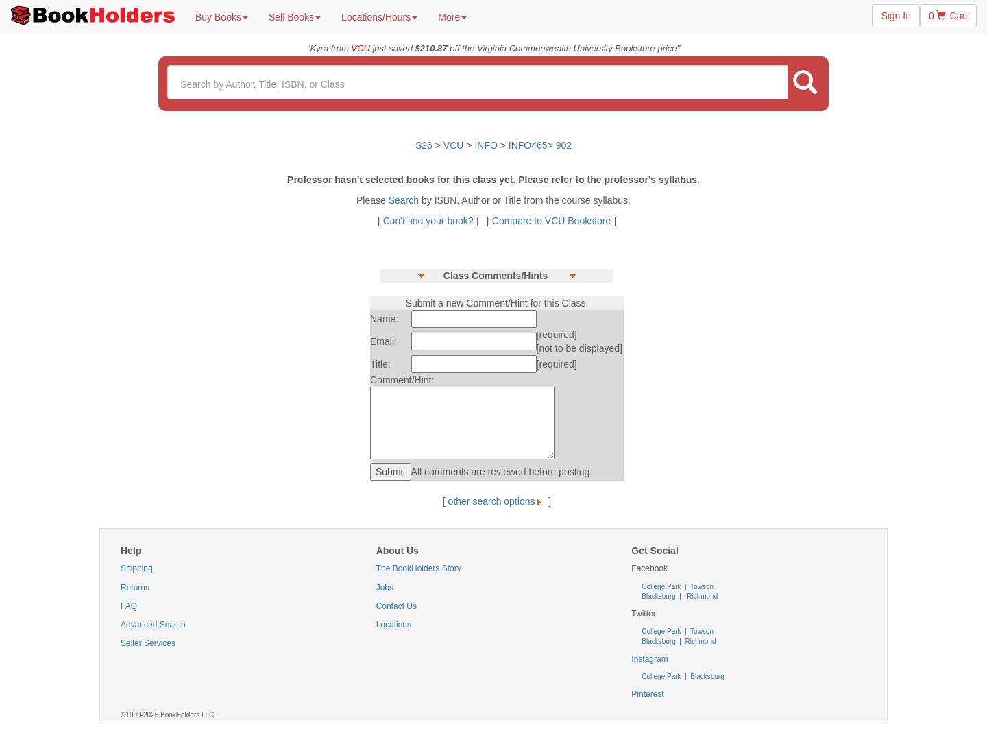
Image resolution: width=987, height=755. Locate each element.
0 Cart (948, 15)
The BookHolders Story (418, 568)
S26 (423, 145)
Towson (701, 586)
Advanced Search (153, 625)
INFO (485, 145)
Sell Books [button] (295, 17)
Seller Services (148, 643)
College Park (662, 586)
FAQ (129, 606)
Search (405, 200)
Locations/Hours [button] (379, 17)
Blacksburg (658, 596)
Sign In (896, 15)
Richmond (701, 596)
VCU (454, 145)
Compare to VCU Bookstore (551, 220)
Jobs (384, 587)
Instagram (649, 659)
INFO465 (528, 145)
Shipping (137, 568)
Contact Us (396, 606)
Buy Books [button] (221, 17)
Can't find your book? (429, 220)
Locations (393, 625)
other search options (497, 501)
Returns (135, 587)
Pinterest (647, 694)
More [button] (452, 17)
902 (564, 145)
